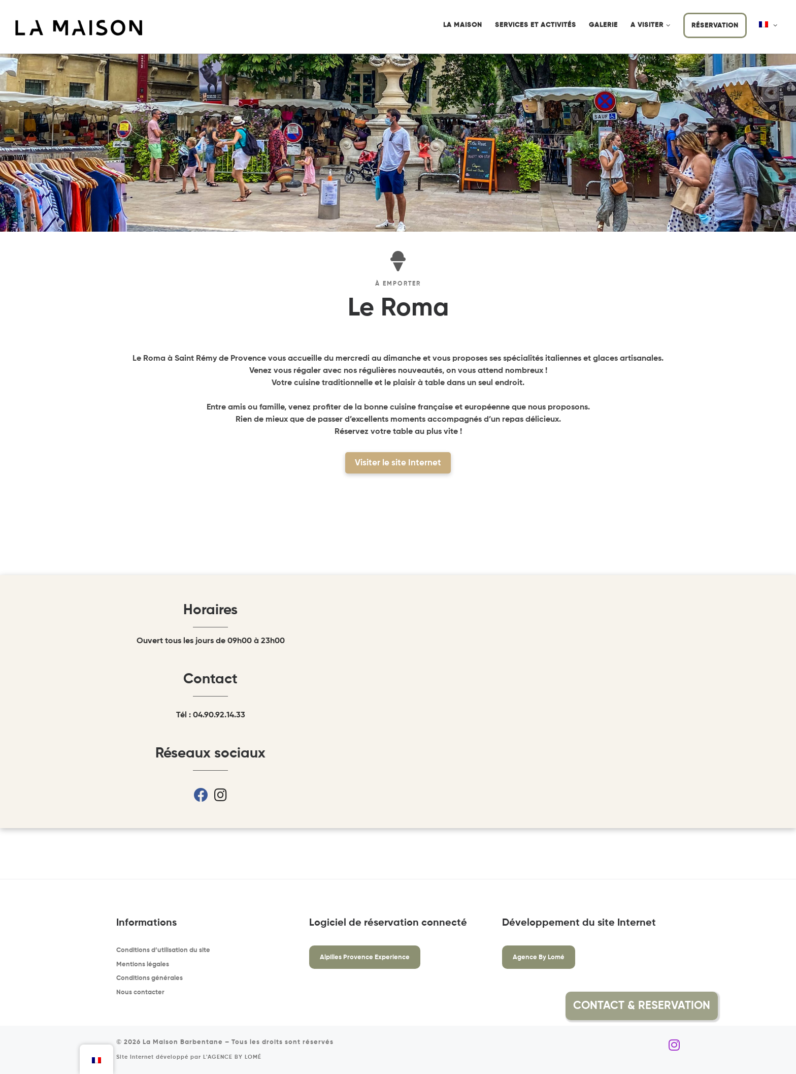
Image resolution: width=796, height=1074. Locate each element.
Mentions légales (142, 964)
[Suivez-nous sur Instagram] (674, 1045)
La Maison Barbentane (183, 1042)
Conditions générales (149, 978)
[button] (742, 1006)
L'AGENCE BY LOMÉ (232, 1057)
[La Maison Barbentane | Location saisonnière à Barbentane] (78, 27)
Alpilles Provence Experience (365, 957)
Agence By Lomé (539, 957)
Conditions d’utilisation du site (163, 950)
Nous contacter (140, 992)
